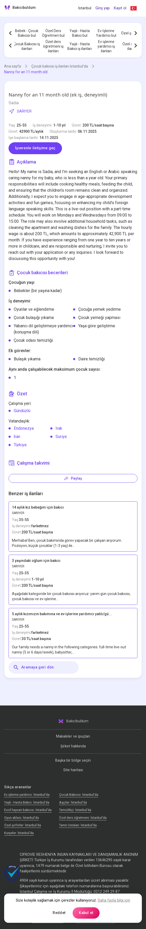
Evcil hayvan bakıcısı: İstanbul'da (28, 810)
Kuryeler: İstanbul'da (19, 833)
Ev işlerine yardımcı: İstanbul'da (27, 795)
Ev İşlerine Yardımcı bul (106, 33)
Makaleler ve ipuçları (73, 736)
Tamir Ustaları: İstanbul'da (78, 825)
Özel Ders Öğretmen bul (53, 33)
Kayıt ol (120, 8)
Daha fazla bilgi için (114, 900)
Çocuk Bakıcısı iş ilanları (26, 46)
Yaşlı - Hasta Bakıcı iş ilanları (79, 46)
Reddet (59, 913)
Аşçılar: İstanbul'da (73, 802)
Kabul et (86, 913)
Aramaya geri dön (33, 667)
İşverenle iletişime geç (35, 148)
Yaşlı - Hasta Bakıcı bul (79, 33)
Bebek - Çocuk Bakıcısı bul (26, 33)
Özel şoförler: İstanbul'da (22, 825)
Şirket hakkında (73, 746)
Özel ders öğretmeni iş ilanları (53, 46)
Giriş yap (102, 8)
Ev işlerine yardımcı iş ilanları (106, 46)
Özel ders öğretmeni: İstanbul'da (83, 818)
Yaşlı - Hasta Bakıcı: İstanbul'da (26, 802)
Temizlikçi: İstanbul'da (75, 810)
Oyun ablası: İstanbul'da (21, 818)
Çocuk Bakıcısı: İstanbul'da (78, 795)
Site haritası (73, 770)
